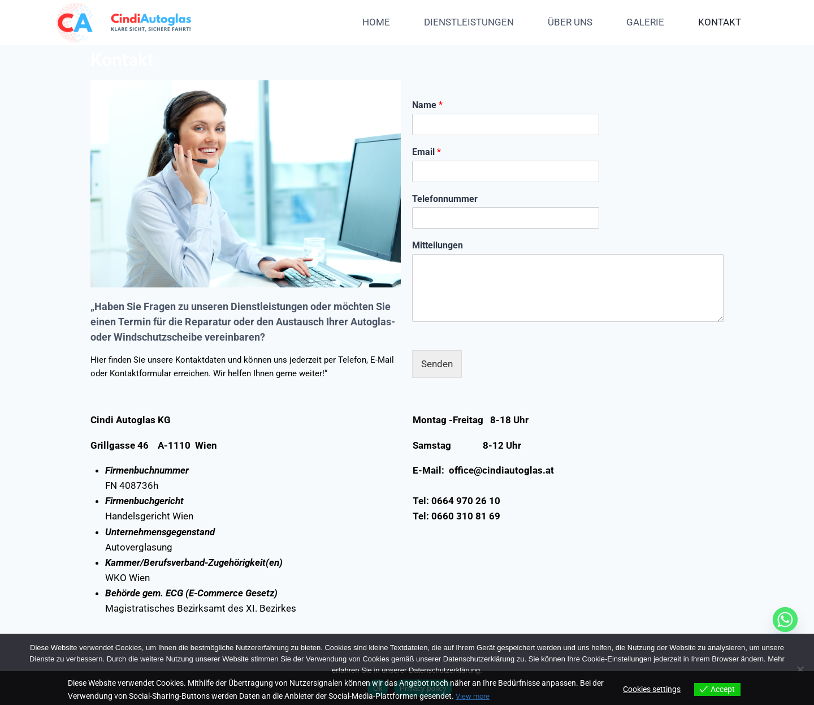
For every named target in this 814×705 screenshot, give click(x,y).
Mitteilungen (437, 245)
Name (427, 105)
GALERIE (645, 22)
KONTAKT (719, 22)
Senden (437, 363)
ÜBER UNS (570, 22)
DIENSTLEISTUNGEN (469, 22)
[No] (800, 669)
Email (426, 152)
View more (474, 695)
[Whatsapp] (785, 619)
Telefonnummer (445, 199)
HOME (376, 22)
